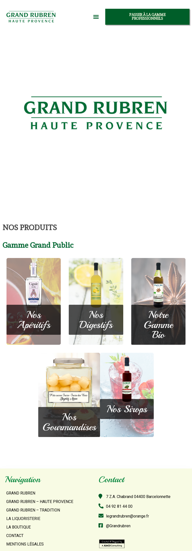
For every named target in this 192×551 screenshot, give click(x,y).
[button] (96, 16)
